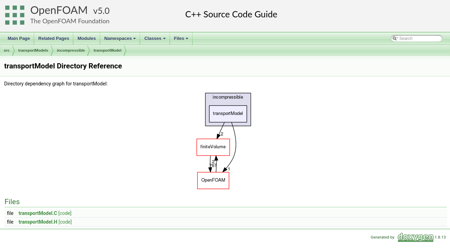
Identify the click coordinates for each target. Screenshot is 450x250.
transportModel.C (38, 213)
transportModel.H (38, 222)
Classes (155, 40)
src (7, 50)
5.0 (103, 11)
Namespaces (120, 40)
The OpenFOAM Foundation (69, 21)
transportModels (33, 50)
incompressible (71, 50)
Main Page (19, 38)
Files (182, 40)
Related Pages (53, 38)
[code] (65, 213)
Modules (86, 38)
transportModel (107, 50)
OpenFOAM (59, 9)
